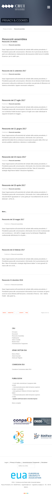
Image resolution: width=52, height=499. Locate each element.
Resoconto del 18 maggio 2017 (13, 219)
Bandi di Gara (15, 341)
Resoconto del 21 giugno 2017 (14, 129)
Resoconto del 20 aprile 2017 (13, 185)
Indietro (10, 312)
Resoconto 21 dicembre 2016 (12, 280)
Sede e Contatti (16, 340)
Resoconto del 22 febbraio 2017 (13, 250)
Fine (26, 312)
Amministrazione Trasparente (20, 343)
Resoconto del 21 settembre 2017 (14, 71)
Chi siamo (14, 332)
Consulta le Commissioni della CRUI (21, 369)
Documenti (15, 334)
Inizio (4, 312)
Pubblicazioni (15, 338)
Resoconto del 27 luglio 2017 (13, 100)
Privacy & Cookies (7, 29)
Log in (6, 462)
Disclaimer (44, 462)
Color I (24, 493)
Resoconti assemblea (14, 45)
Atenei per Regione (17, 358)
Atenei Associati (16, 356)
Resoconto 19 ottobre (9, 42)
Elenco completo (16, 403)
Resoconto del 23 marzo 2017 (14, 157)
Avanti (21, 312)
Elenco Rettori (16, 354)
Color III (27, 493)
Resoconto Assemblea (18, 336)
